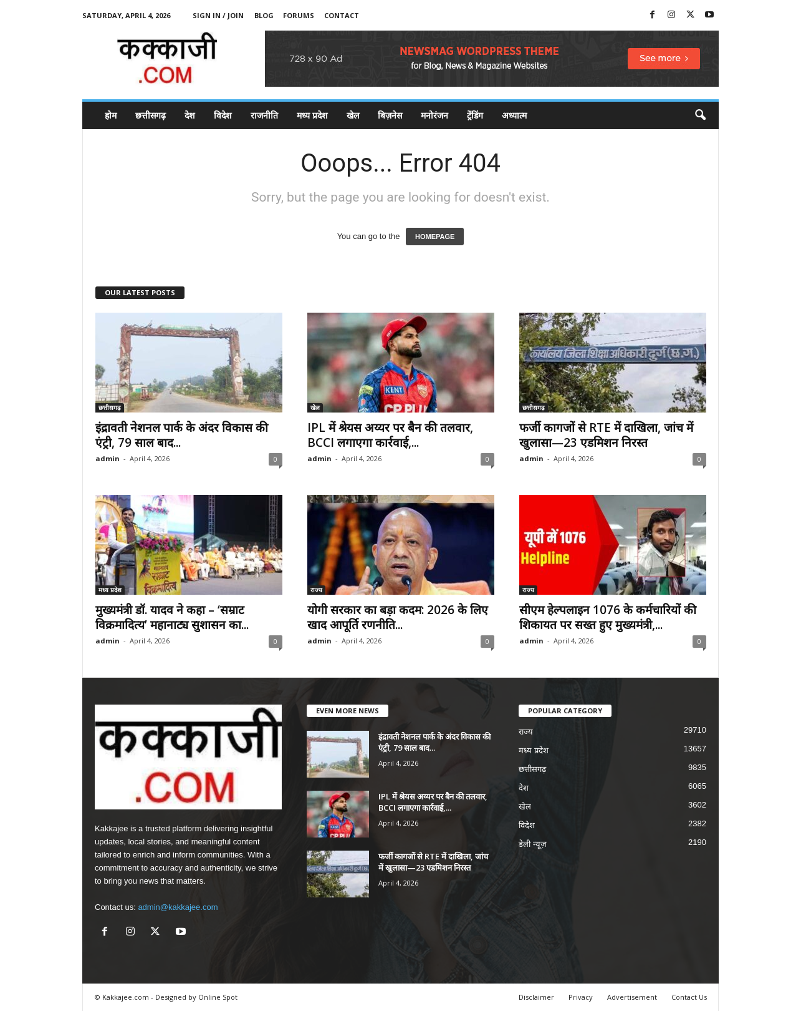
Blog (264, 15)
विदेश (223, 115)
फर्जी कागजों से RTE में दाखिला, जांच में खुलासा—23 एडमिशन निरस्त (606, 435)
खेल (353, 115)
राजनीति (264, 115)
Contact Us (689, 997)
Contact (341, 15)
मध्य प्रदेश (312, 115)
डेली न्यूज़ (533, 844)
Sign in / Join (218, 15)
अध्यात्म (514, 115)
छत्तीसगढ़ (150, 115)
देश (190, 115)
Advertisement (632, 997)
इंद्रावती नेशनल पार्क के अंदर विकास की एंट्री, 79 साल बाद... (181, 435)
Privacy (580, 997)
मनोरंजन (434, 115)
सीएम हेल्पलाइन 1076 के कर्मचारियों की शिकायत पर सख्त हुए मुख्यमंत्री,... (607, 617)
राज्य (316, 589)
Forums (298, 15)
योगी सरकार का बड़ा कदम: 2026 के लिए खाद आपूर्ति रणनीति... (397, 617)
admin (107, 458)
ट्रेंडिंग (475, 115)
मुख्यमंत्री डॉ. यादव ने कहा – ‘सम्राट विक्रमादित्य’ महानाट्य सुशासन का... (172, 617)
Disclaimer (536, 997)
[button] (700, 115)
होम (111, 115)
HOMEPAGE (434, 236)
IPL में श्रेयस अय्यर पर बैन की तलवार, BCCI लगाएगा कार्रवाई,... (390, 435)
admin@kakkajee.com (178, 907)
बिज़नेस (390, 115)
